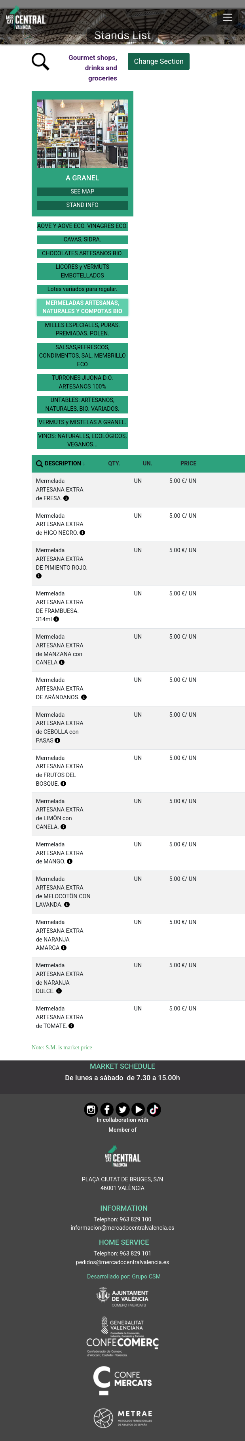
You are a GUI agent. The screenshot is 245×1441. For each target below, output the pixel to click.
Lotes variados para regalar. (82, 289)
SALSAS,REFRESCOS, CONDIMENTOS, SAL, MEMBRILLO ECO (82, 356)
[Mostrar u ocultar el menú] (228, 17)
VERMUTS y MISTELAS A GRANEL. (82, 422)
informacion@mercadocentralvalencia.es (123, 1228)
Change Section (159, 61)
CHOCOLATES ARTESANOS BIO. (82, 253)
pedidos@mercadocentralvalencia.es (122, 1262)
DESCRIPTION (63, 463)
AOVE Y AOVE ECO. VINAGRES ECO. (82, 226)
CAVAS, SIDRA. (82, 239)
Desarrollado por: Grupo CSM (124, 1276)
